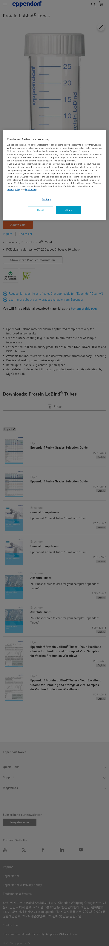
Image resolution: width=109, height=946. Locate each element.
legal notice (30, 189)
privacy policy (13, 189)
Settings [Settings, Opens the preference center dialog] (46, 199)
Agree (68, 210)
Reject (40, 210)
